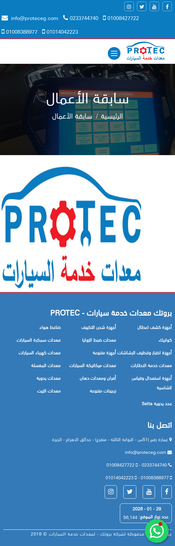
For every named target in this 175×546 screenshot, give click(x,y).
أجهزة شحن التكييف (98, 327)
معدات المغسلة (46, 365)
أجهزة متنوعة (104, 352)
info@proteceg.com (30, 18)
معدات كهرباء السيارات (39, 352)
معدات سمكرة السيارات (38, 340)
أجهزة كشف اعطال (154, 327)
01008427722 (121, 18)
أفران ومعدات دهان (98, 378)
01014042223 (60, 31)
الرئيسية (112, 115)
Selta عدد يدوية (157, 403)
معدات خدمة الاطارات (151, 365)
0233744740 (80, 18)
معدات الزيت (49, 390)
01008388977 (19, 31)
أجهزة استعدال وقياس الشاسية (152, 383)
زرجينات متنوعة (103, 390)
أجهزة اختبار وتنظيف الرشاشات (144, 352)
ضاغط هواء (50, 327)
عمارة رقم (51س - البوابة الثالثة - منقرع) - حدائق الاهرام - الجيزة (110, 439)
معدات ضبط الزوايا (99, 340)
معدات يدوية (48, 378)
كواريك (165, 340)
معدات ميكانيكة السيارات (92, 365)
